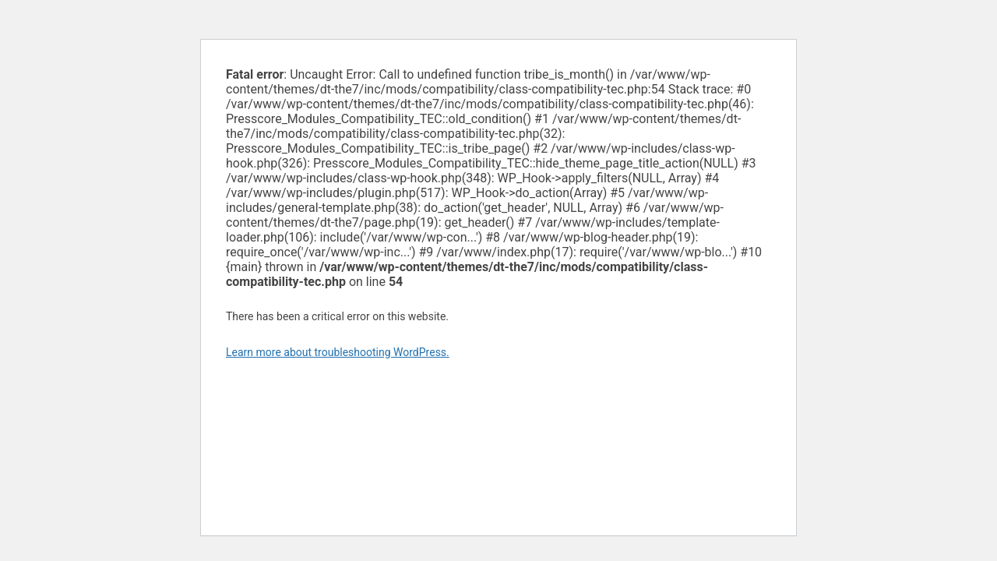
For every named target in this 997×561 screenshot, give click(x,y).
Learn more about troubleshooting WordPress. (337, 352)
